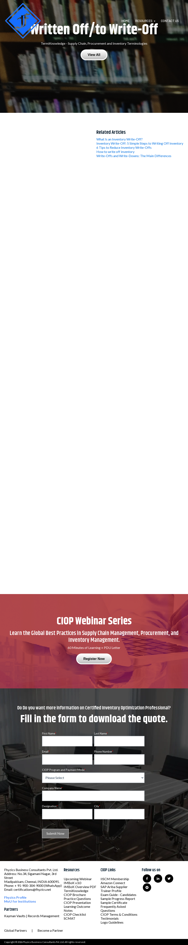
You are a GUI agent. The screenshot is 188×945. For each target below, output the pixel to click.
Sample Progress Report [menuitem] (118, 899)
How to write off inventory (115, 152)
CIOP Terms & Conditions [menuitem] (119, 914)
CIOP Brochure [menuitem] (75, 895)
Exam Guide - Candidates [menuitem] (118, 895)
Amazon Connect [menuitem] (113, 883)
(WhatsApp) (53, 885)
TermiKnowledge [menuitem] (76, 891)
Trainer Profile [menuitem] (111, 891)
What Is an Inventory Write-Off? (119, 139)
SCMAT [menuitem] (69, 918)
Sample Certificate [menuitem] (114, 902)
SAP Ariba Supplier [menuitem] (114, 887)
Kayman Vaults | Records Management (31, 916)
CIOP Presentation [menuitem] (77, 902)
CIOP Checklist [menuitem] (75, 914)
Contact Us (170, 21)
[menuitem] (127, 20)
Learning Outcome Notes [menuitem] (77, 908)
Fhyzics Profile (15, 897)
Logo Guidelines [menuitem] (112, 922)
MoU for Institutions (20, 901)
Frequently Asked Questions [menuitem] (113, 908)
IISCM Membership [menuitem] (115, 879)
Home (125, 21)
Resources (143, 21)
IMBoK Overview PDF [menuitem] (80, 887)
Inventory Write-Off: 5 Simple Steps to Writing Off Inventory (139, 143)
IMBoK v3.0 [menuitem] (72, 883)
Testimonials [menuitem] (110, 918)
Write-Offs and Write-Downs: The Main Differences (133, 156)
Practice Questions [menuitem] (77, 899)
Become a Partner (50, 930)
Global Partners (15, 930)
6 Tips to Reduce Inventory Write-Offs (124, 147)
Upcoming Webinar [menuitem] (78, 879)
